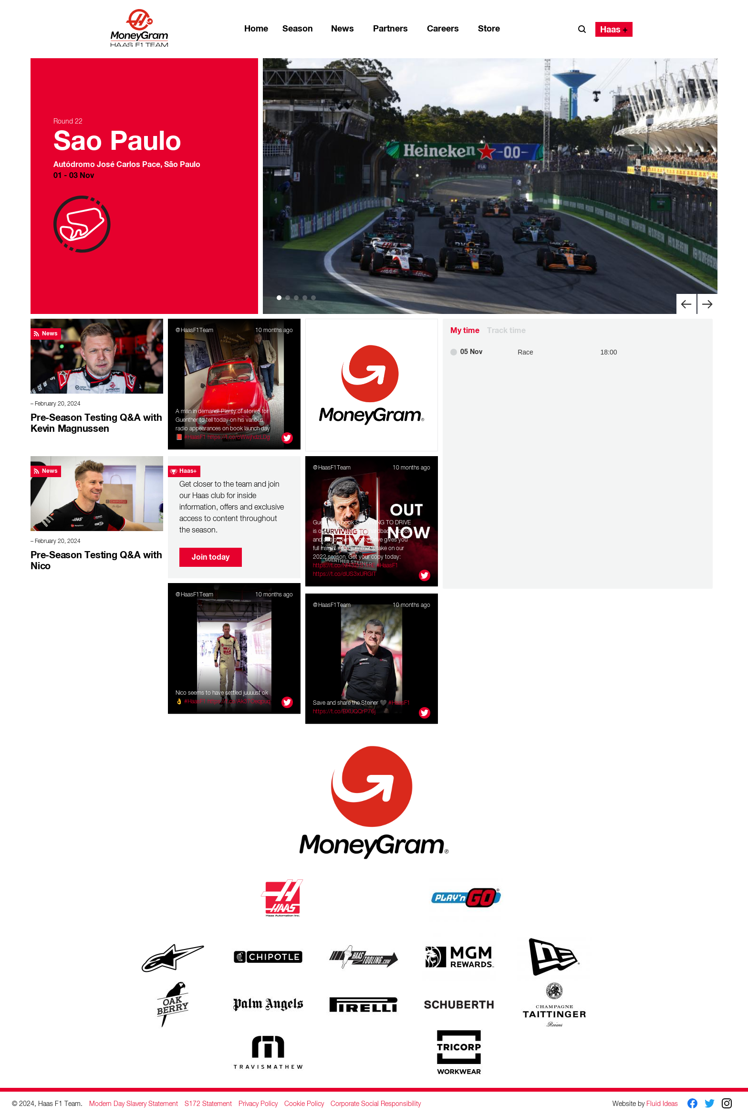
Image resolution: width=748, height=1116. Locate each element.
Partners (390, 28)
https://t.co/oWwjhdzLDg (239, 437)
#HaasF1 (195, 437)
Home (256, 28)
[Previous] (686, 303)
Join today (210, 557)
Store (489, 28)
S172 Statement (208, 1103)
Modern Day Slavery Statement (133, 1103)
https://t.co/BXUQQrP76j (344, 711)
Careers (443, 28)
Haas (610, 29)
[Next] (707, 303)
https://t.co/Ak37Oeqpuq (239, 701)
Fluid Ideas (662, 1103)
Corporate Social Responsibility (376, 1103)
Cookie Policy (304, 1103)
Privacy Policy (258, 1103)
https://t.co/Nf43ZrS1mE (344, 565)
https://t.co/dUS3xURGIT (344, 574)
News (342, 28)
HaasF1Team (197, 330)
